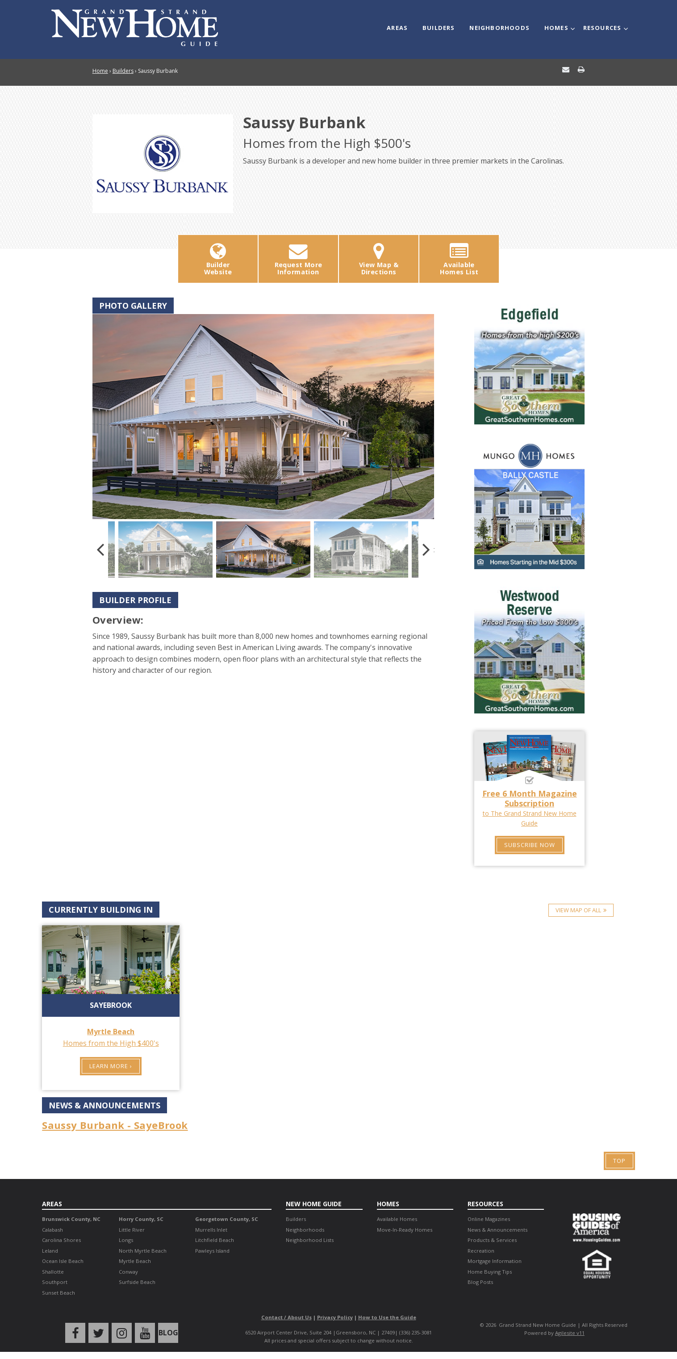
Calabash (52, 1229)
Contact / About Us (286, 1317)
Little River (132, 1229)
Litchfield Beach (214, 1240)
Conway (128, 1271)
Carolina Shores (61, 1240)
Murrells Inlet (211, 1229)
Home (100, 71)
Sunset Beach (58, 1292)
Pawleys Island (212, 1250)
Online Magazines (489, 1219)
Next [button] (426, 549)
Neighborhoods (499, 28)
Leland (50, 1250)
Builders (438, 28)
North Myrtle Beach (143, 1250)
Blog (168, 1333)
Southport (54, 1282)
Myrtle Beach (135, 1261)
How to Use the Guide (387, 1317)
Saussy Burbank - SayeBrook (115, 1125)
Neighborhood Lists (310, 1240)
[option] (263, 416)
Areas (397, 28)
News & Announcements (497, 1229)
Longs (126, 1240)
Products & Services (492, 1240)
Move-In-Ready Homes (404, 1229)
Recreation (481, 1250)
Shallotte (53, 1271)
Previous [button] (100, 549)
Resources (602, 28)
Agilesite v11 (570, 1333)
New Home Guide (314, 1204)
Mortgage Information (495, 1261)
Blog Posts (480, 1282)
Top (619, 1161)
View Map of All (578, 910)
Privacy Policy (335, 1317)
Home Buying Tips (490, 1271)
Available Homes (397, 1219)
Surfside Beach (137, 1282)
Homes (556, 28)
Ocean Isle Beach (63, 1261)
